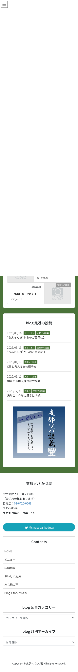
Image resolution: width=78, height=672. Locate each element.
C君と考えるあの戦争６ (22, 366)
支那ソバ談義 (43, 333)
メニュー (9, 560)
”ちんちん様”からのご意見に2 (26, 337)
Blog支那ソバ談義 (15, 593)
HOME (8, 551)
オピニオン (29, 333)
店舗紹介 (9, 568)
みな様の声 (11, 584)
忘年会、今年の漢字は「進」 (25, 395)
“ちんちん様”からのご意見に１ (26, 352)
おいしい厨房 (12, 576)
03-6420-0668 (22, 503)
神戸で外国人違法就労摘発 (23, 381)
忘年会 (27, 390)
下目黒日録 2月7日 (23, 294)
